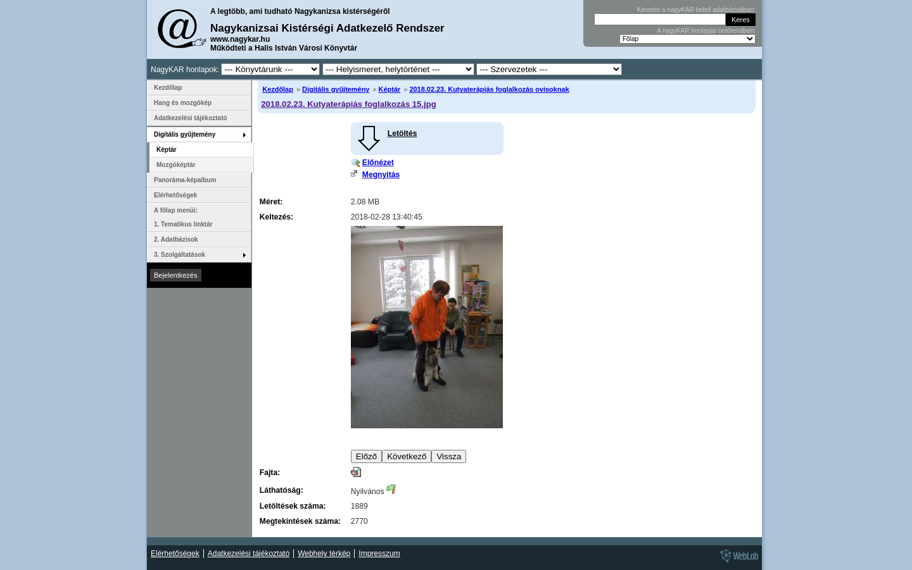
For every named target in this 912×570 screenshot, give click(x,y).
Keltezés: (276, 217)
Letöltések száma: (293, 506)
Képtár (390, 89)
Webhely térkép (324, 553)
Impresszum (379, 553)
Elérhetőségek (175, 195)
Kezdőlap (277, 89)
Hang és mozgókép (183, 102)
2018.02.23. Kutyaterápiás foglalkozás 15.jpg (348, 104)
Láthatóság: (281, 490)
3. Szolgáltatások (179, 254)
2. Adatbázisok (176, 239)
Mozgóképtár (176, 164)
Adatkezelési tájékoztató (190, 118)
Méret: (271, 201)
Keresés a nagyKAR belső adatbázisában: (696, 9)
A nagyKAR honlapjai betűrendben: (706, 30)
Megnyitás (381, 174)
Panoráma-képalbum (185, 180)
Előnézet (378, 162)
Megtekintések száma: (300, 521)
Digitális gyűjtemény (335, 89)
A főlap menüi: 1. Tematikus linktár (183, 217)
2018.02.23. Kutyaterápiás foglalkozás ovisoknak (489, 89)
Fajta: (270, 472)
